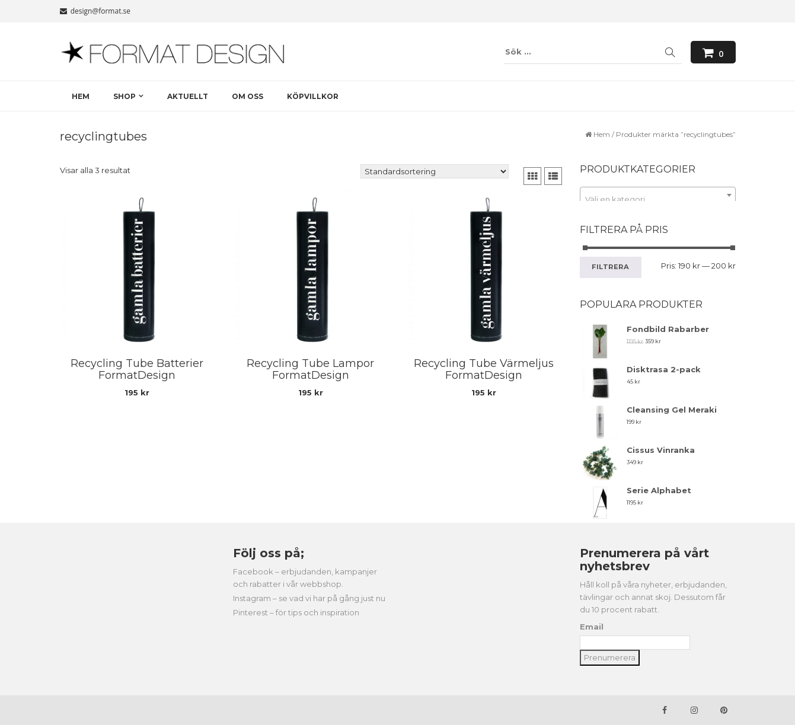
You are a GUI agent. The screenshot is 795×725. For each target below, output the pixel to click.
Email (592, 626)
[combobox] (658, 195)
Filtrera (611, 267)
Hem (601, 134)
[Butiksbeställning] (434, 171)
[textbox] (657, 199)
